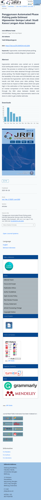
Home (4, 6)
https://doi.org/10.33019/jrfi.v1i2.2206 (17, 46)
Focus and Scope (10, 284)
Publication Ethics (10, 288)
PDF (6, 181)
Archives (11, 6)
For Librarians (7, 458)
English (5, 245)
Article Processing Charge (13, 308)
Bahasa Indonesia (9, 248)
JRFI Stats (11, 361)
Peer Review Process (11, 300)
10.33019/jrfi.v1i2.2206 (17, 221)
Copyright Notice (9, 312)
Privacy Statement (10, 304)
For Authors (6, 455)
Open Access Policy (10, 296)
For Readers (6, 452)
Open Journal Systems (10, 234)
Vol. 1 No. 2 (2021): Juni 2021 (24, 6)
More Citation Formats (10, 225)
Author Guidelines (10, 292)
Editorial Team (9, 280)
